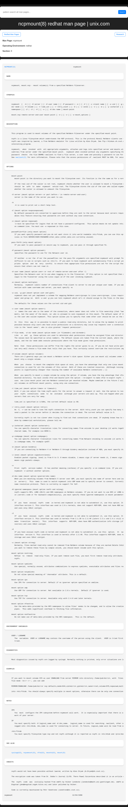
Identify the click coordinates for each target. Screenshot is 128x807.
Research (120, 34)
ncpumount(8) (30, 753)
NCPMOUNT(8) (10, 67)
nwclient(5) (21, 157)
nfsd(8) (40, 753)
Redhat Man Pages (11, 34)
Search (122, 12)
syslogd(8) (17, 753)
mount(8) (61, 753)
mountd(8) (50, 753)
